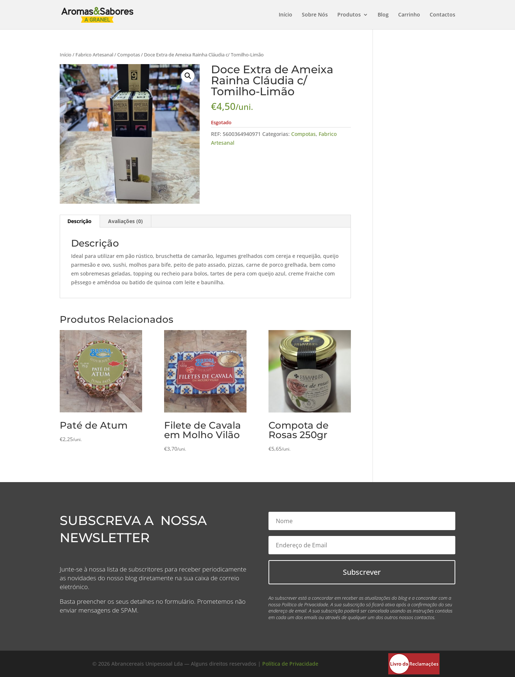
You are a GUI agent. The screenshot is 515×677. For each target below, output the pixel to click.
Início (285, 15)
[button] (187, 75)
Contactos (442, 15)
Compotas (128, 54)
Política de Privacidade (290, 663)
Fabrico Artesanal (94, 54)
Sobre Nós (315, 15)
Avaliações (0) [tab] (125, 221)
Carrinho (409, 15)
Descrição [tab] (79, 221)
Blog (383, 15)
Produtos (349, 15)
